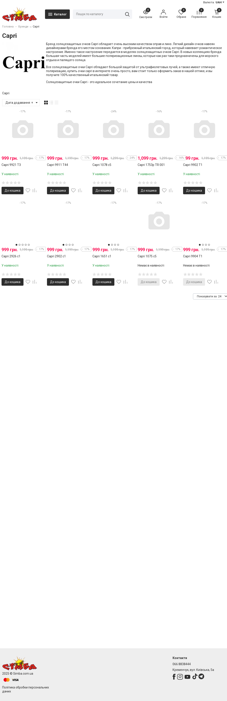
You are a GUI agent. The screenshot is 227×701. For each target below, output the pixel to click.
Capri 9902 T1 (192, 165)
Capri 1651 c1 (101, 256)
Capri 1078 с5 (101, 165)
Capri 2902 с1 (56, 256)
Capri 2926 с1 (11, 256)
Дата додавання (19, 102)
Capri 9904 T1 (192, 256)
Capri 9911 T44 (57, 165)
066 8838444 (182, 664)
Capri (5, 93)
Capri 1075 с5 (147, 256)
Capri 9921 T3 (11, 165)
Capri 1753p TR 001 (151, 165)
